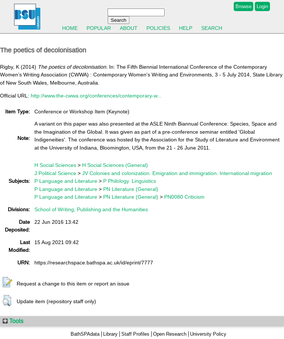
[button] (7, 282)
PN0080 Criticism (184, 197)
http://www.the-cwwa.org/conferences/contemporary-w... (96, 96)
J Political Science (55, 173)
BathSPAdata (85, 334)
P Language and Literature (65, 181)
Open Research (169, 334)
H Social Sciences (55, 165)
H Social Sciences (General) (115, 165)
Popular (99, 28)
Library (110, 334)
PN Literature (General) (130, 189)
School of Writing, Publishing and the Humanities (91, 209)
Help (185, 28)
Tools (13, 321)
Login (262, 6)
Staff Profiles (135, 334)
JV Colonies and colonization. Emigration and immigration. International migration (177, 173)
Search (211, 28)
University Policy (208, 334)
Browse (243, 6)
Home (70, 28)
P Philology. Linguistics (129, 181)
